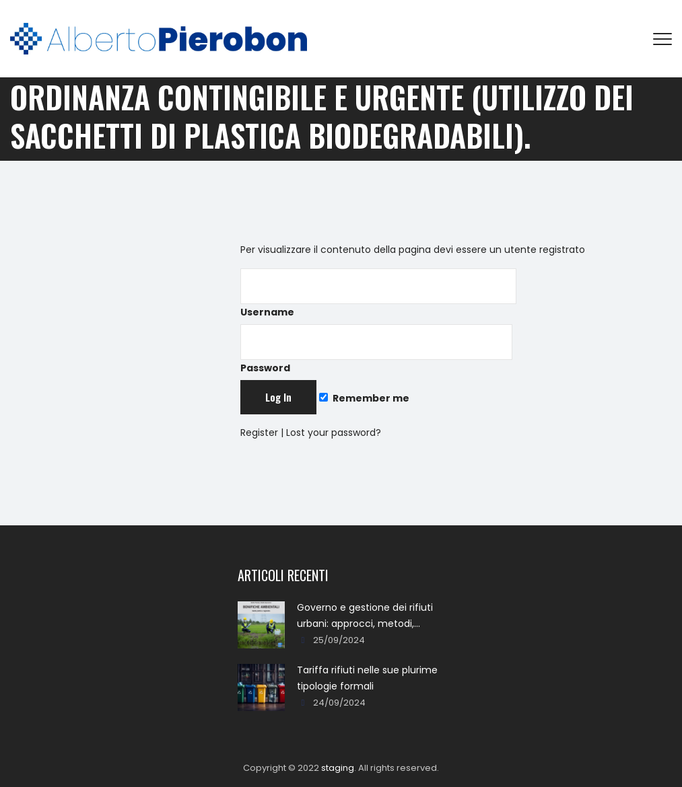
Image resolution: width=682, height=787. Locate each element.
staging (337, 767)
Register (259, 432)
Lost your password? (333, 432)
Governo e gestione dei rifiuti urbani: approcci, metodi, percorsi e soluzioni (365, 616)
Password (376, 349)
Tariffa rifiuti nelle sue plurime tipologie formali (367, 678)
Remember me (364, 398)
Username (378, 293)
